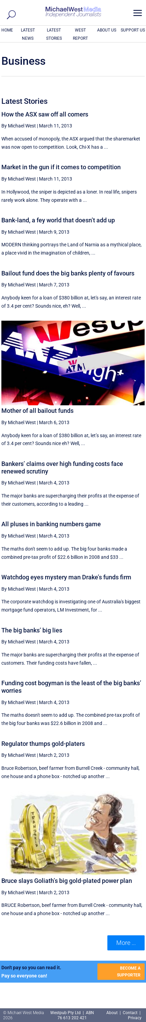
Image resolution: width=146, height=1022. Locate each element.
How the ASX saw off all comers (44, 114)
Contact (130, 1012)
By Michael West (18, 125)
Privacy (135, 1017)
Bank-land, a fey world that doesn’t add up (58, 220)
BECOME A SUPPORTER (129, 971)
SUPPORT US (133, 30)
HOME (7, 30)
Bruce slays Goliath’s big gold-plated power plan (66, 880)
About (112, 1012)
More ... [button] (126, 942)
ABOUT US (106, 30)
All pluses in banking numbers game (51, 524)
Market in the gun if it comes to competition (61, 167)
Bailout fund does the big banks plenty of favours (67, 273)
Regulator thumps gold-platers (43, 743)
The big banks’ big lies (31, 630)
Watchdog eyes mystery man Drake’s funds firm (66, 577)
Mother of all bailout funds (37, 410)
